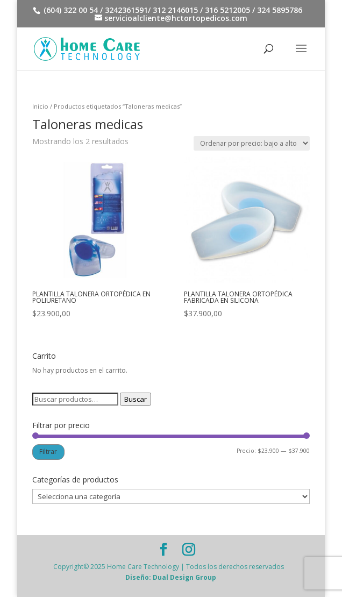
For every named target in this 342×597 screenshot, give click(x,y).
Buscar (135, 399)
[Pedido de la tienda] (252, 143)
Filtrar (48, 451)
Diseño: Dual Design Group (170, 577)
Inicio (40, 106)
